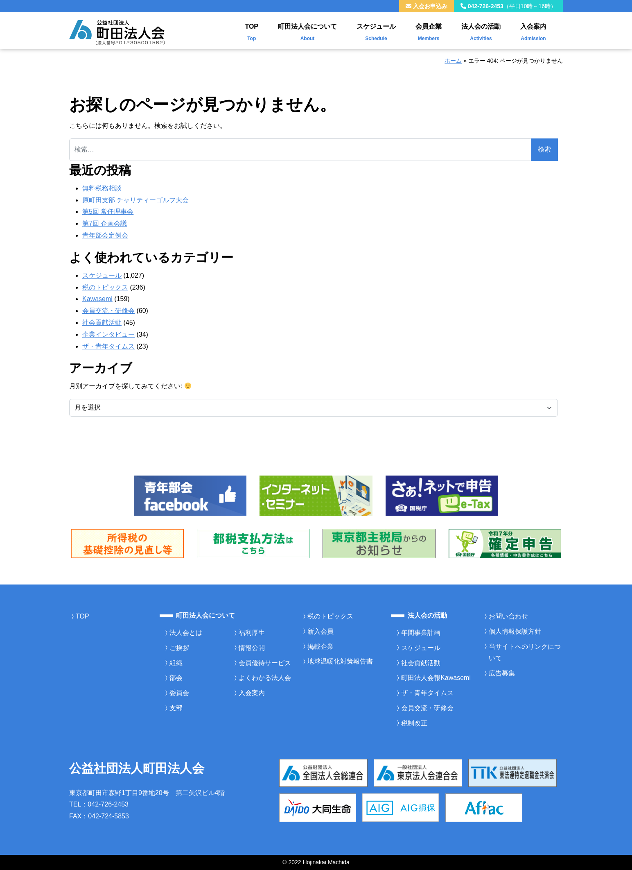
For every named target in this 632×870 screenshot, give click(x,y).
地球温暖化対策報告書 (340, 661)
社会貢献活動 (102, 322)
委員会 (179, 692)
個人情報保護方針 (515, 631)
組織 (176, 662)
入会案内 (533, 30)
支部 (176, 708)
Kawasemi (97, 298)
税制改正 (414, 723)
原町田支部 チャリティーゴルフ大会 (135, 200)
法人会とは (185, 632)
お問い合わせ (508, 616)
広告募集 (502, 673)
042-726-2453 (508, 6)
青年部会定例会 (105, 235)
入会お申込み (426, 6)
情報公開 (252, 647)
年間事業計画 (420, 632)
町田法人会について (307, 30)
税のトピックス (105, 287)
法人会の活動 (481, 30)
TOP (251, 30)
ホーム (453, 60)
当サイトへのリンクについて (525, 652)
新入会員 (320, 631)
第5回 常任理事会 (107, 211)
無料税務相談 (102, 188)
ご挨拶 (179, 647)
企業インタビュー (108, 334)
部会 (176, 677)
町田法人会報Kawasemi (436, 677)
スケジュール (376, 30)
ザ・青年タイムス (108, 346)
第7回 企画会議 (104, 223)
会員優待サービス (265, 662)
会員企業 (428, 30)
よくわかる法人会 (265, 677)
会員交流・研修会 (108, 310)
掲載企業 (320, 646)
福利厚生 (252, 632)
